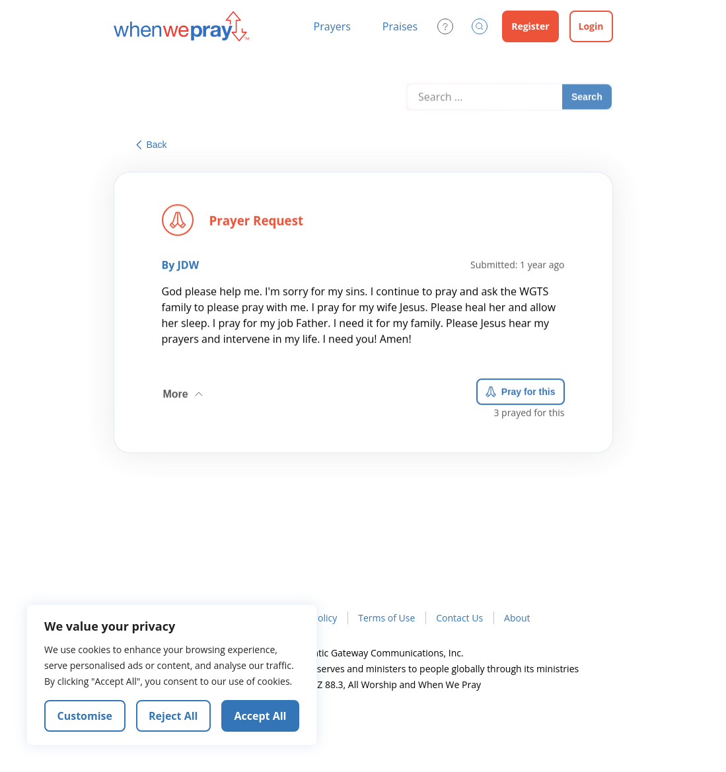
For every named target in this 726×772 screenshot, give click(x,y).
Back (151, 144)
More (184, 391)
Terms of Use (386, 618)
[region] (171, 675)
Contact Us (459, 618)
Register (530, 26)
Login (591, 26)
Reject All (173, 716)
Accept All (261, 716)
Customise (85, 716)
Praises (399, 26)
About (517, 618)
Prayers (332, 26)
